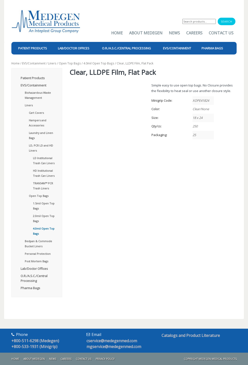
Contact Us (221, 33)
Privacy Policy (105, 359)
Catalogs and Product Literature (191, 335)
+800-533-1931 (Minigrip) (34, 346)
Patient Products (33, 78)
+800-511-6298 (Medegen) (35, 340)
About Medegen (146, 33)
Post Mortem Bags (36, 261)
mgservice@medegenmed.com (113, 346)
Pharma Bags (30, 288)
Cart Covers (36, 113)
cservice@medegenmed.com (111, 340)
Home (117, 33)
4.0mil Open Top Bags (98, 63)
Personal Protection (38, 254)
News (174, 33)
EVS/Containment (34, 63)
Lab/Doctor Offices (34, 268)
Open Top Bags (70, 63)
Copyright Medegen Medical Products (210, 359)
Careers (194, 33)
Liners (52, 63)
